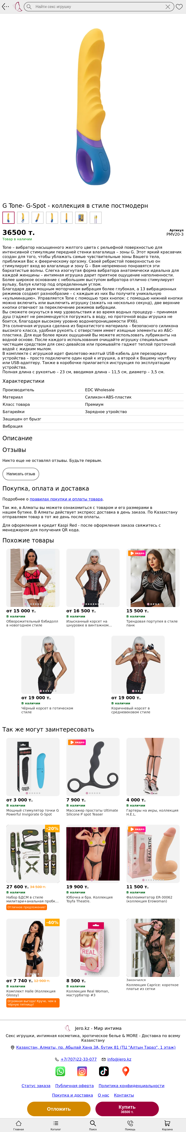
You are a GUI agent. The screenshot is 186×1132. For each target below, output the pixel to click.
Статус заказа (36, 1085)
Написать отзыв (21, 474)
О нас (103, 1095)
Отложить (59, 1109)
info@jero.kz (119, 1059)
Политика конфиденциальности (131, 1085)
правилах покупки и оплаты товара (66, 499)
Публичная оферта (74, 1085)
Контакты (124, 1095)
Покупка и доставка (72, 1095)
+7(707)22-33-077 (79, 1059)
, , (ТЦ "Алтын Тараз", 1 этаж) (96, 1047)
